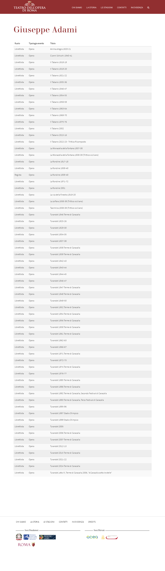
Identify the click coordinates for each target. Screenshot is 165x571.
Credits (92, 522)
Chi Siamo (77, 7)
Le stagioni (107, 7)
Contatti (122, 7)
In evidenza (137, 7)
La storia (91, 7)
